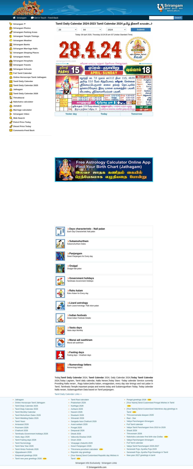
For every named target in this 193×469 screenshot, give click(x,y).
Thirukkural (18, 98)
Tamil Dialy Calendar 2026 (26, 409)
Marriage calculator (22, 110)
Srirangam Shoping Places (26, 53)
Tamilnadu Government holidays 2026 (31, 434)
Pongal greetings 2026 (136, 399)
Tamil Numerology (23, 443)
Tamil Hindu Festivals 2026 (26, 449)
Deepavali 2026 (77, 430)
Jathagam (18, 89)
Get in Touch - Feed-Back (44, 17)
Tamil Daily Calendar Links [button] (68, 394)
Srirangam (19, 17)
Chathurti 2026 (21, 430)
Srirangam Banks (21, 44)
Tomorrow (136, 114)
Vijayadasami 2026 (23, 452)
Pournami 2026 (21, 427)
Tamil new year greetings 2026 (28, 458)
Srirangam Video (21, 114)
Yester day (71, 114)
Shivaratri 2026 (77, 418)
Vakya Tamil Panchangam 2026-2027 (143, 446)
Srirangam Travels (22, 65)
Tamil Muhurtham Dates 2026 (28, 415)
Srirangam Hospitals (23, 61)
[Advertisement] (104, 137)
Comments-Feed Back (24, 130)
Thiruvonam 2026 (134, 433)
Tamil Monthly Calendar (25, 412)
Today (104, 114)
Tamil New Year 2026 (24, 446)
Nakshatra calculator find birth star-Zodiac (145, 437)
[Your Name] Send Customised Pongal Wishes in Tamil (150, 403)
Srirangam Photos (22, 28)
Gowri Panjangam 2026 (81, 446)
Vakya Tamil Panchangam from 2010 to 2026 (146, 427)
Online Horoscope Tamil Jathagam (29, 77)
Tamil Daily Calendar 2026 (25, 93)
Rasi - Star (131, 418)
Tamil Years (20, 421)
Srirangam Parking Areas (25, 32)
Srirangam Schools (22, 69)
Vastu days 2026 (22, 437)
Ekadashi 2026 (77, 415)
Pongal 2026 (76, 427)
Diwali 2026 (76, 434)
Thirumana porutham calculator (84, 449)
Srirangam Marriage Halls (25, 48)
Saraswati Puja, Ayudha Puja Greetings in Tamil (147, 452)
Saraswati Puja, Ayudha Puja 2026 (142, 449)
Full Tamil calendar (135, 424)
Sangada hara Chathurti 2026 (84, 421)
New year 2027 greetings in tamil (141, 455)
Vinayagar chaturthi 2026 (82, 443)
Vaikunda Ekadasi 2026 (81, 437)
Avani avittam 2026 (79, 424)
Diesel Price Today (22, 126)
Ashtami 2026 (77, 409)
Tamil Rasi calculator (80, 399)
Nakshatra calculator (23, 102)
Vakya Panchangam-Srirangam (140, 421)
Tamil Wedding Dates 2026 (26, 418)
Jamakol (17, 106)
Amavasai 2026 (22, 424)
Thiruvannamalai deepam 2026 (140, 415)
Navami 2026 (76, 412)
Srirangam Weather (22, 40)
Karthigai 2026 (77, 406)
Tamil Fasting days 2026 (25, 440)
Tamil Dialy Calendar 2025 (26, 406)
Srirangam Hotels (21, 57)
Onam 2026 (76, 440)
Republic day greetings (81, 452)
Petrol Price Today (22, 122)
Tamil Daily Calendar (23, 81)
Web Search (19, 118)
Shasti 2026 (132, 430)
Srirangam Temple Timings (26, 36)
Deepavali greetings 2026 (26, 455)
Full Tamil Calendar (22, 73)
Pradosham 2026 (78, 403)
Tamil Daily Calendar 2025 (25, 85)
